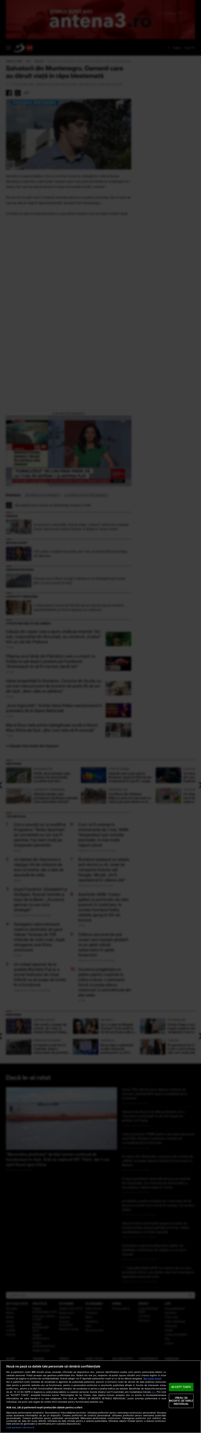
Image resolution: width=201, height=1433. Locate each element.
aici (153, 1391)
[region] (100, 1396)
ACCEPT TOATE (181, 1386)
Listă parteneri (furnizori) (20, 1427)
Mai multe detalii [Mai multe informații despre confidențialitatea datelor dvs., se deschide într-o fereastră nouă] (152, 1378)
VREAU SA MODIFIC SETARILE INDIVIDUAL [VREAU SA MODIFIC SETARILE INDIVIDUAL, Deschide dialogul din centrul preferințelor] (181, 1400)
